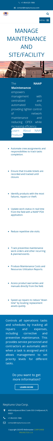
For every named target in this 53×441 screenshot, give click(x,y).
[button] (42, 20)
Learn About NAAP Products (26, 133)
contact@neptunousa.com (28, 7)
